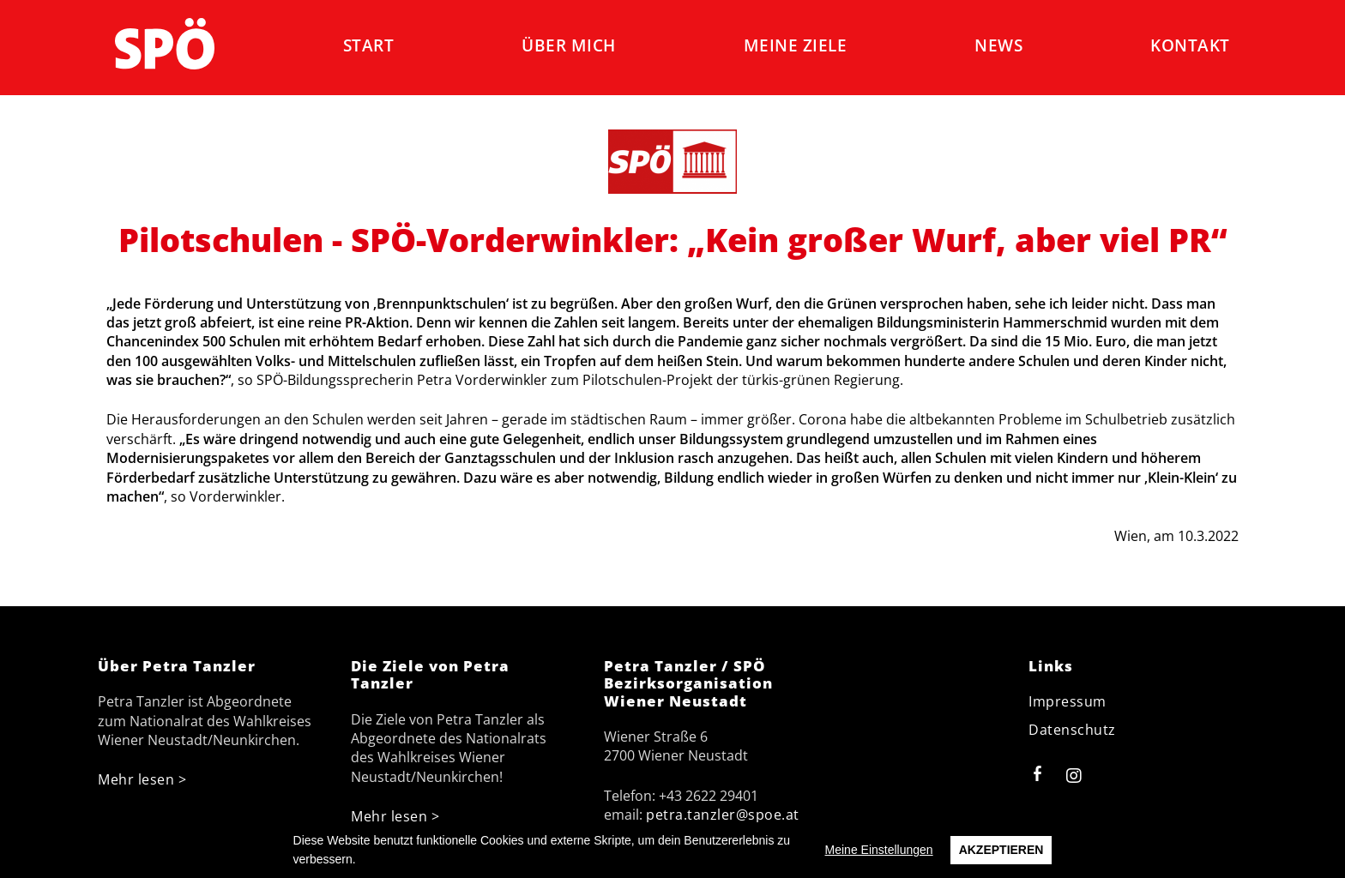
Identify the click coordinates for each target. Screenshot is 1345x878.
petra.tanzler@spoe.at (722, 814)
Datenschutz (1072, 729)
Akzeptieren (1001, 850)
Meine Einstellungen (879, 850)
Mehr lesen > (142, 779)
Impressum (1067, 701)
